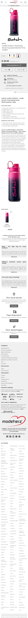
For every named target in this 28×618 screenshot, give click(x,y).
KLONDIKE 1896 (14, 520)
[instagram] (17, 437)
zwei (20, 610)
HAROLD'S (12, 472)
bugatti (3, 506)
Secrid (20, 516)
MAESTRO (12, 554)
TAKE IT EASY (22, 545)
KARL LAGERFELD (13, 512)
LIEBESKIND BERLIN (13, 546)
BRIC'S (2, 494)
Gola (11, 452)
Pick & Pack (22, 446)
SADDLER (21, 484)
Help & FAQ (4, 381)
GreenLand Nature (13, 463)
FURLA (2, 599)
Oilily (11, 591)
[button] (21, 69)
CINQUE (3, 531)
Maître (11, 561)
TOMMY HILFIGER (21, 568)
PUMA (20, 463)
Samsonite (21, 489)
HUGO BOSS (13, 493)
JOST (11, 506)
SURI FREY (21, 543)
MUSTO (12, 583)
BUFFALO (3, 504)
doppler (3, 557)
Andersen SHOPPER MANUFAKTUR (4, 462)
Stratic (20, 537)
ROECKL (21, 476)
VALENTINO (22, 589)
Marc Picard (13, 570)
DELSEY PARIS (4, 544)
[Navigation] (2, 2)
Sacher (20, 481)
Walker (20, 602)
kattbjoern (12, 515)
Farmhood (3, 582)
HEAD (11, 475)
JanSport (12, 498)
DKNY (2, 554)
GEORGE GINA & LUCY (5, 608)
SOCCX (20, 525)
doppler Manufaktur (4, 560)
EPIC (2, 572)
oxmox (11, 599)
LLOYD (11, 552)
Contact (3, 375)
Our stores (3, 363)
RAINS (20, 465)
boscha (2, 484)
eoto (2, 569)
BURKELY (3, 509)
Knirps (11, 523)
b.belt (2, 466)
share (7, 69)
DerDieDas (3, 547)
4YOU (2, 446)
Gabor (2, 602)
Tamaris (21, 548)
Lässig (11, 536)
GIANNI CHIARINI (12, 449)
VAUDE (21, 594)
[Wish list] (21, 2)
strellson (21, 540)
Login (2, 368)
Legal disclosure (5, 348)
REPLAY (21, 473)
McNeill (12, 578)
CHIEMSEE (3, 528)
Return (2, 377)
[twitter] (11, 437)
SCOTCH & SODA (21, 505)
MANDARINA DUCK (13, 565)
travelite (21, 574)
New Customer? (5, 370)
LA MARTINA (13, 531)
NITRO (11, 589)
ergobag (3, 574)
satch (4, 43)
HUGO (11, 490)
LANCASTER (13, 533)
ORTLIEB (12, 594)
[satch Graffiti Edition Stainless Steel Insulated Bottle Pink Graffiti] (7, 217)
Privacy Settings (5, 355)
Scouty (20, 511)
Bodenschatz (4, 479)
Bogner (3, 481)
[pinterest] (20, 437)
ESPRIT (2, 577)
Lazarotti (12, 538)
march (11, 573)
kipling (12, 518)
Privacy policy (4, 354)
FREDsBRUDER (5, 592)
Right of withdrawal (6, 352)
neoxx (11, 586)
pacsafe (12, 602)
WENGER (21, 605)
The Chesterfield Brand (23, 559)
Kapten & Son (13, 508)
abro (2, 448)
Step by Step (22, 535)
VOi (20, 599)
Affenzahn (3, 451)
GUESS (11, 469)
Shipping (17, 61)
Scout (20, 508)
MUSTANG (12, 581)
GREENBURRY (13, 460)
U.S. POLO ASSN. (21, 580)
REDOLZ (21, 468)
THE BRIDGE (22, 556)
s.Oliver (21, 528)
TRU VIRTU (21, 577)
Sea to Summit (22, 514)
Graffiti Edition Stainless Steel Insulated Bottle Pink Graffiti (7, 225)
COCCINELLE (4, 534)
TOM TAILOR (22, 572)
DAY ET (2, 539)
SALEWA (21, 486)
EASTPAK (3, 566)
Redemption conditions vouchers (9, 359)
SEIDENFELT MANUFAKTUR (22, 520)
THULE (20, 562)
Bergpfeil (3, 473)
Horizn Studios (13, 488)
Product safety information (21, 92)
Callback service (5, 379)
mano (11, 568)
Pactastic (12, 604)
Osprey (11, 596)
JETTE (11, 501)
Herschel (12, 482)
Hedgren (12, 477)
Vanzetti (21, 592)
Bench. (2, 471)
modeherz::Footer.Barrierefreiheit (9, 357)
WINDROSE (22, 607)
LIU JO (11, 549)
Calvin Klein (4, 514)
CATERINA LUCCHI (3, 525)
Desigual (3, 549)
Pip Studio (21, 453)
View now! (14, 306)
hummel (12, 495)
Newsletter (3, 385)
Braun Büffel (4, 489)
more (18, 391)
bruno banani (4, 497)
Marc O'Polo (13, 576)
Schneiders (21, 497)
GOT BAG (12, 457)
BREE (2, 492)
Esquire (3, 579)
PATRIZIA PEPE (13, 607)
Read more (14, 256)
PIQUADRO (21, 456)
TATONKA (21, 550)
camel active (4, 517)
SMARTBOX (22, 523)
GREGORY (12, 467)
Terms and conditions (6, 350)
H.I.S (11, 485)
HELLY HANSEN (14, 480)
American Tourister (3, 454)
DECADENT (4, 541)
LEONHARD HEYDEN (13, 542)
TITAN (20, 565)
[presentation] (6, 2)
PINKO (20, 451)
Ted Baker (21, 553)
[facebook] (7, 437)
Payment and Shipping (7, 383)
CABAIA (3, 511)
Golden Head (13, 455)
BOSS (2, 486)
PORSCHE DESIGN (21, 459)
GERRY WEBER (13, 446)
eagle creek (4, 564)
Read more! (14, 320)
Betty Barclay (4, 476)
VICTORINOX (22, 597)
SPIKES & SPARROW (21, 532)
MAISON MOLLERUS (13, 558)
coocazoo (3, 536)
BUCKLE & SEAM (3, 500)
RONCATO (21, 478)
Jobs (2, 361)
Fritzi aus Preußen (3, 596)
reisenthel (21, 470)
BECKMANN (4, 468)
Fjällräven (3, 585)
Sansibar (21, 491)
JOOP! (11, 503)
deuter (2, 552)
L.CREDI (12, 525)
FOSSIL (2, 587)
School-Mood (22, 499)
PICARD (12, 609)
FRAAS (2, 590)
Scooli (20, 502)
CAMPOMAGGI (4, 522)
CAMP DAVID (4, 519)
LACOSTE (12, 528)
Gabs (2, 604)
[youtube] (14, 437)
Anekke (3, 457)
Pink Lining (22, 448)
